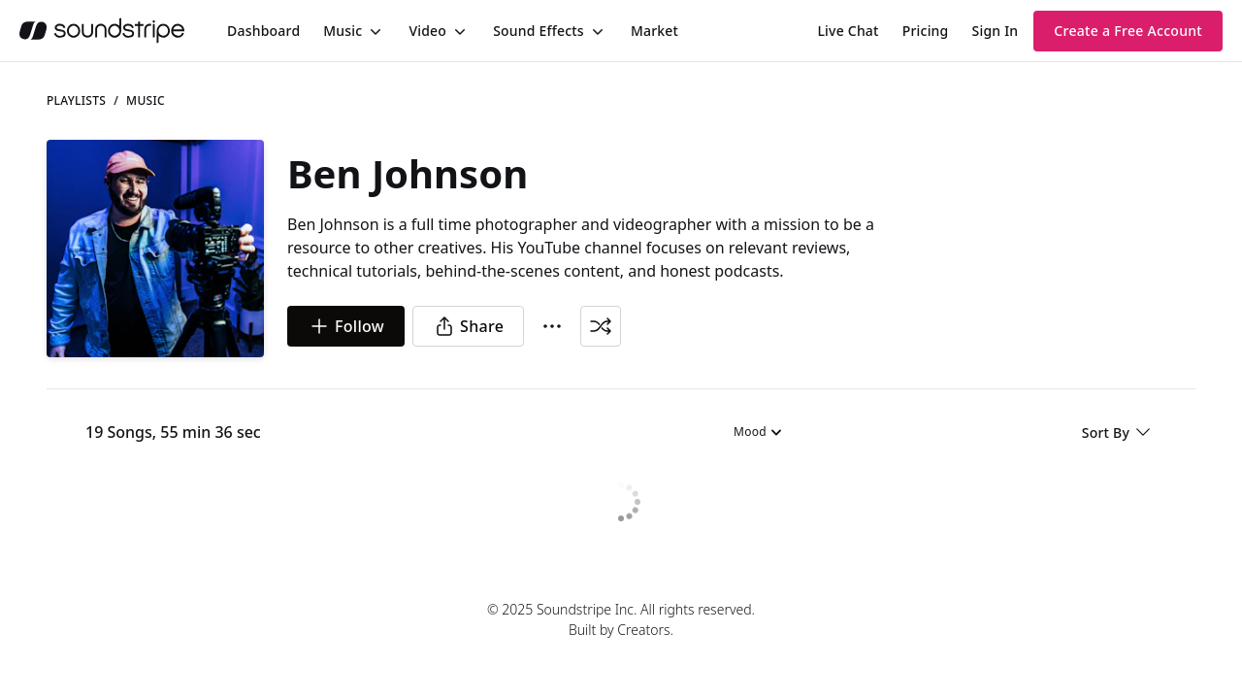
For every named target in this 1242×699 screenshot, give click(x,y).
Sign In (995, 30)
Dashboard (263, 30)
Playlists (76, 101)
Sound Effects (538, 30)
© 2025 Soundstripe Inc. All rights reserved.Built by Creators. (621, 619)
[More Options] (552, 326)
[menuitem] (263, 30)
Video (427, 30)
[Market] (654, 31)
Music (342, 30)
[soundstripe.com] (101, 30)
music (145, 101)
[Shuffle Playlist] (600, 326)
